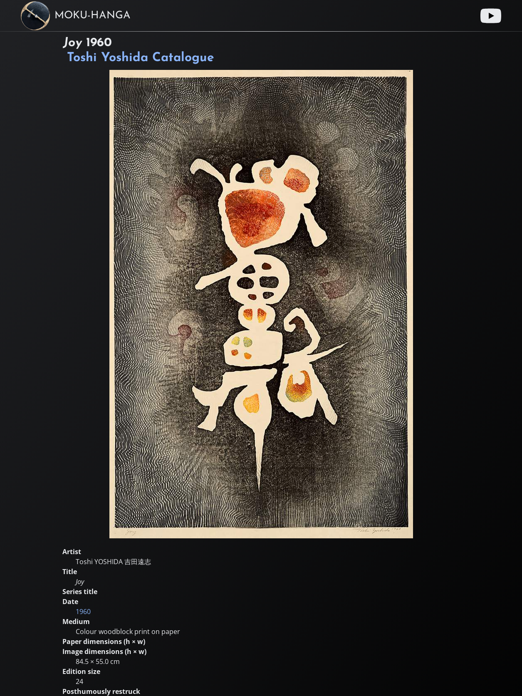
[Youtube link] (490, 15)
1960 (83, 611)
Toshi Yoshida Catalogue (140, 58)
